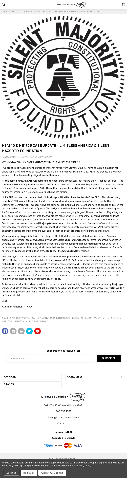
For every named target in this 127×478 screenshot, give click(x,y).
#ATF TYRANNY (40, 318)
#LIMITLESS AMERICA (37, 321)
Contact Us (63, 423)
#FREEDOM (86, 318)
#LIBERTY (19, 321)
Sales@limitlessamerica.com (63, 417)
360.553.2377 (63, 411)
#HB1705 (7, 321)
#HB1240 (116, 318)
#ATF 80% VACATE (20, 318)
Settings (11, 473)
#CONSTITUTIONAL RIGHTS (64, 318)
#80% (5, 318)
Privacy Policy (83, 465)
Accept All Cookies (52, 473)
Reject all (28, 473)
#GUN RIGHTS (101, 318)
